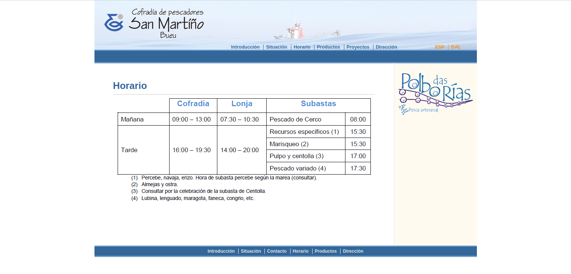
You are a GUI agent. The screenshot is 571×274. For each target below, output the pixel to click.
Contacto (276, 251)
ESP (439, 47)
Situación (276, 47)
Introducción (245, 47)
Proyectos (358, 47)
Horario (302, 47)
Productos (328, 47)
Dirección (386, 47)
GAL (456, 47)
